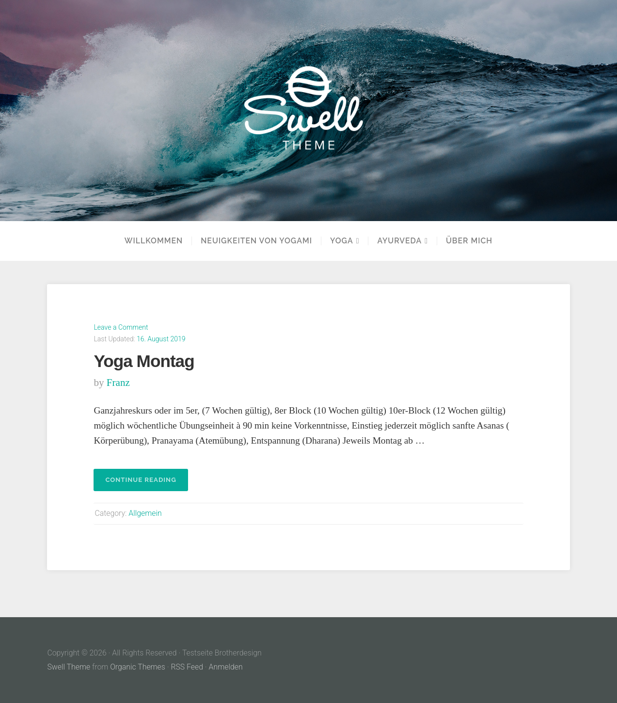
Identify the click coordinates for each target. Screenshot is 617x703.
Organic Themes (137, 666)
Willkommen (154, 241)
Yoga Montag (144, 361)
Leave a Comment (121, 327)
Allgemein (144, 513)
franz (118, 382)
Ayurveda (399, 241)
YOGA (341, 241)
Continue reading (146, 482)
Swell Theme (68, 666)
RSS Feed (187, 666)
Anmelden (226, 666)
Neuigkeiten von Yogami (256, 241)
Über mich (469, 241)
